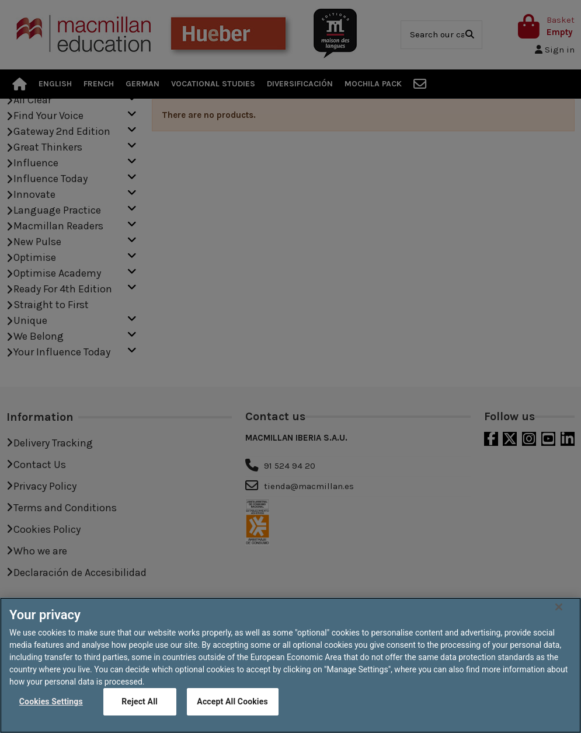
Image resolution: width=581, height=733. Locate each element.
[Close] (559, 626)
